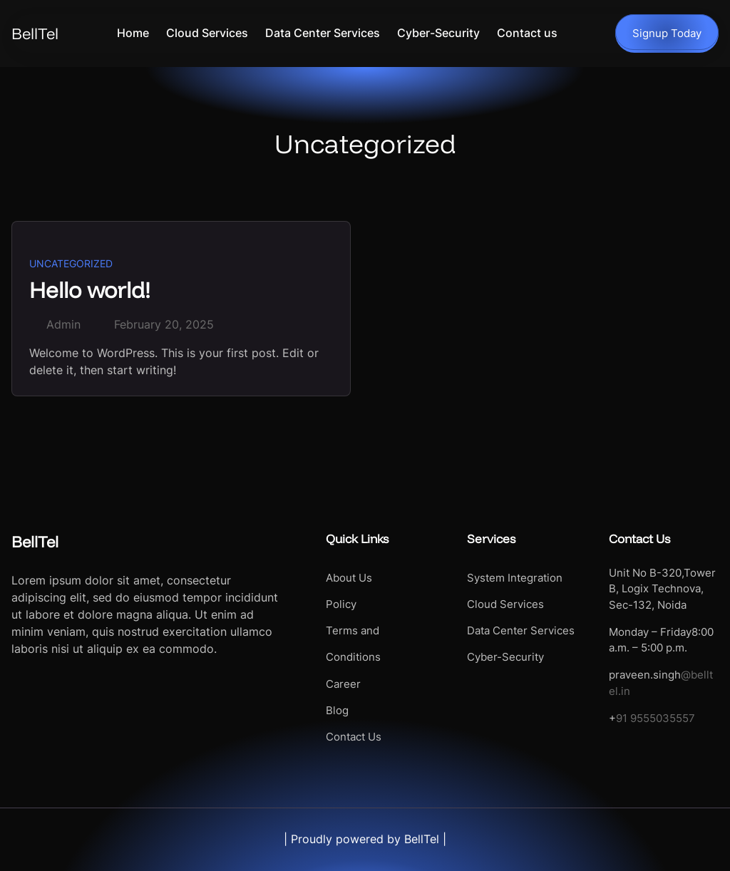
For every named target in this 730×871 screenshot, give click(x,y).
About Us (349, 578)
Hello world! (89, 290)
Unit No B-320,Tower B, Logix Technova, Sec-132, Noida (662, 589)
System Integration (514, 578)
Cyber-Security (505, 657)
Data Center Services (521, 630)
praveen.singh (645, 675)
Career (343, 684)
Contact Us (353, 737)
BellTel (34, 33)
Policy (341, 604)
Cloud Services (505, 604)
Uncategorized (71, 263)
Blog (337, 710)
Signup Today (666, 33)
